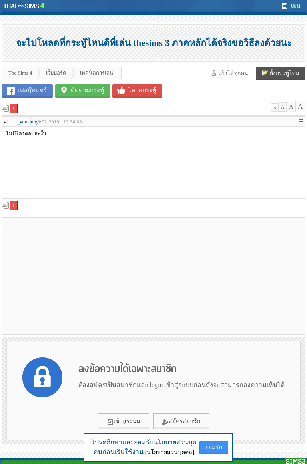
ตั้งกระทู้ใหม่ (280, 73)
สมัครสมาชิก (181, 421)
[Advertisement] (78, 275)
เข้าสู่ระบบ (123, 421)
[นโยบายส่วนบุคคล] (169, 452)
